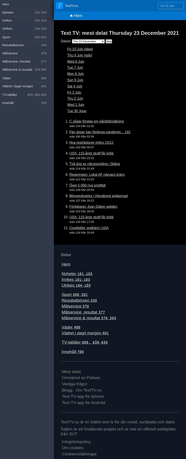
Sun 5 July (75, 80)
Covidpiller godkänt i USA (88, 228)
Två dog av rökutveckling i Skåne (94, 164)
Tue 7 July (75, 67)
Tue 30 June (76, 111)
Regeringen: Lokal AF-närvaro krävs (97, 174)
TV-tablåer (85, 342)
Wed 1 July (75, 105)
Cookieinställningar (79, 454)
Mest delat (71, 371)
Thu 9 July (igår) (79, 55)
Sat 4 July (74, 86)
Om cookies (73, 447)
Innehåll (73, 351)
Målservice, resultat (83, 312)
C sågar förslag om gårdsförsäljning (96, 121)
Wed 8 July (75, 61)
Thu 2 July (75, 98)
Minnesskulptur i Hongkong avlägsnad (98, 196)
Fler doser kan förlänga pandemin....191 (100, 132)
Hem (76, 16)
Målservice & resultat (89, 318)
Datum (66, 41)
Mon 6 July (75, 74)
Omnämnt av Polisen (81, 377)
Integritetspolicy (76, 441)
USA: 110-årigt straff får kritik (91, 153)
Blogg (67, 390)
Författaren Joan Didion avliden (93, 206)
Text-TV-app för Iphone (83, 396)
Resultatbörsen (79, 300)
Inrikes (76, 279)
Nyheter (77, 273)
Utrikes (76, 285)
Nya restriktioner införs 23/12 (91, 142)
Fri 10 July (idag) (80, 49)
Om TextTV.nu (89, 390)
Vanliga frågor (74, 384)
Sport (75, 294)
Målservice (75, 306)
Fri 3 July (74, 92)
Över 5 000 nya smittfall (87, 185)
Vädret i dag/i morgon (85, 333)
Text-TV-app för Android (83, 402)
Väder (71, 327)
